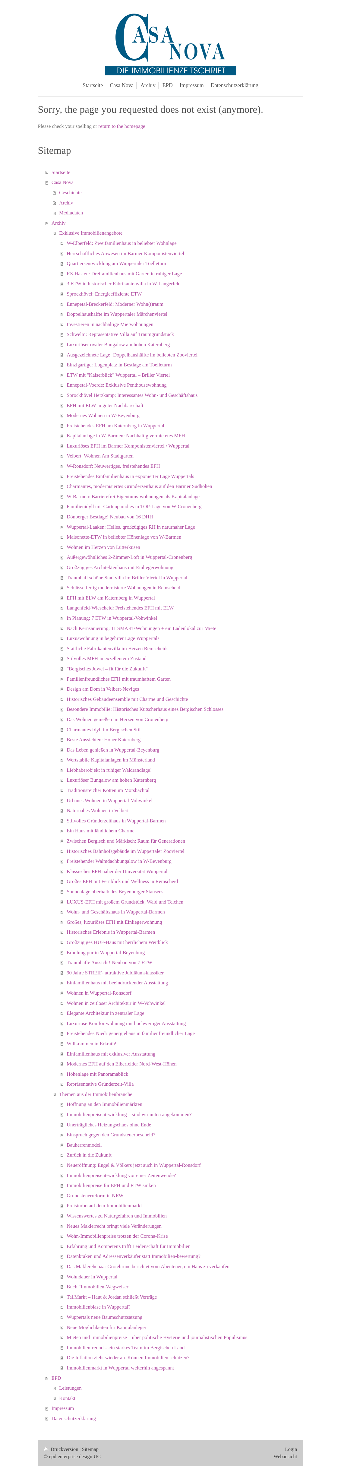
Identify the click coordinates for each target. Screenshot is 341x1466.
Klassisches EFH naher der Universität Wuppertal (117, 871)
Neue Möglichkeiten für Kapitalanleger (106, 1327)
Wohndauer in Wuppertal (92, 1277)
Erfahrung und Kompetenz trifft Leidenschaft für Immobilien (129, 1246)
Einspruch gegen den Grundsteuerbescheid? (111, 1135)
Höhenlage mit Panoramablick (97, 1074)
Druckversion (62, 1449)
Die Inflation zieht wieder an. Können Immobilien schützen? (128, 1357)
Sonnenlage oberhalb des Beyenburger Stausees (115, 891)
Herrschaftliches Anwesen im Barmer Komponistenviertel (125, 253)
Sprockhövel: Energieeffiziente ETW (104, 294)
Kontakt (67, 1398)
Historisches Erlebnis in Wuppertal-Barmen (111, 932)
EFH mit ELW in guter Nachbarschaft (105, 405)
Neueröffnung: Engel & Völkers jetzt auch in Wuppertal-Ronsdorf (133, 1165)
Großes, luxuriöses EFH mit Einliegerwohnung (114, 922)
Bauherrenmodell (84, 1145)
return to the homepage (121, 126)
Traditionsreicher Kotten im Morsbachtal (108, 790)
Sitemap (90, 1449)
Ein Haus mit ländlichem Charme (100, 831)
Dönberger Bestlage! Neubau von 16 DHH (110, 517)
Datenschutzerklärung (74, 1418)
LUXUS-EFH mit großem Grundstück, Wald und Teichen (125, 902)
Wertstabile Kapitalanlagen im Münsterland (111, 760)
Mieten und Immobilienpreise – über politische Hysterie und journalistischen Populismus (157, 1337)
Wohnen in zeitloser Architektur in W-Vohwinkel (116, 1003)
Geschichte (70, 192)
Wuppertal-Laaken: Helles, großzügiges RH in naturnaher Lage (131, 527)
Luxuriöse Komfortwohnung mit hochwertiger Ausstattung (126, 1023)
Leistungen (70, 1388)
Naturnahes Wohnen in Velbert (97, 810)
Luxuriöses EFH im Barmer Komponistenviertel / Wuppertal (128, 446)
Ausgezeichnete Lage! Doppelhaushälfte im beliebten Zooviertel (132, 355)
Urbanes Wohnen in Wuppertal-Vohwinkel (110, 800)
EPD (56, 1378)
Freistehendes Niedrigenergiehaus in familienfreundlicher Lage (131, 1033)
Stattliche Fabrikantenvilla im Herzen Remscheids (117, 648)
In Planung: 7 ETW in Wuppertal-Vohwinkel (112, 618)
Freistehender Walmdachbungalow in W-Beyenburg (119, 861)
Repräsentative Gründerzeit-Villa (100, 1084)
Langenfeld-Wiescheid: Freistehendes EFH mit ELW (120, 608)
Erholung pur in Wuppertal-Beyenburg (106, 952)
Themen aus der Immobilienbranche (95, 1094)
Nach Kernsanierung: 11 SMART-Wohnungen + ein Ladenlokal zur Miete (141, 628)
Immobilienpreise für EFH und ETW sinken (111, 1185)
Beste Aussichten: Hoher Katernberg (104, 739)
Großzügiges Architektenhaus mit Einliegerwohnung (120, 567)
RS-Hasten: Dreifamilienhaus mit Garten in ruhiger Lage (124, 274)
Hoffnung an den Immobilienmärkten (104, 1104)
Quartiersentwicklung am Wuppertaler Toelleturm (117, 263)
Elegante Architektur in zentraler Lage (105, 1013)
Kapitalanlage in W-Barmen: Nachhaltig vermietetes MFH (126, 436)
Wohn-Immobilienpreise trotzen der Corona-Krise (117, 1236)
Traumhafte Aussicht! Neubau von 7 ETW (109, 962)
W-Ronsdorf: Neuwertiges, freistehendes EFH (113, 466)
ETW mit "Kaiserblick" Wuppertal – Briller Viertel (118, 375)
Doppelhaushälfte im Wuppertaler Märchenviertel (117, 314)
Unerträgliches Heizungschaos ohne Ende (109, 1125)
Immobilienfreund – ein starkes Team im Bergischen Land (126, 1347)
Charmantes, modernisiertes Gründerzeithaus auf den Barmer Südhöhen (139, 486)
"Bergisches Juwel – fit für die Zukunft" (107, 669)
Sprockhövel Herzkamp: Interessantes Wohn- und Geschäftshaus (132, 395)
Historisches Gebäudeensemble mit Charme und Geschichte (127, 699)
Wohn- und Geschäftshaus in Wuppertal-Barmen (116, 912)
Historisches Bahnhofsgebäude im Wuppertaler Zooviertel (125, 851)
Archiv (66, 203)
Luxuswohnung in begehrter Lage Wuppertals (113, 638)
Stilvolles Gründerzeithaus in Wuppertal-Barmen (116, 821)
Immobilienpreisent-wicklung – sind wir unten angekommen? (129, 1114)
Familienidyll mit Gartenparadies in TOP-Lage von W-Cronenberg (134, 506)
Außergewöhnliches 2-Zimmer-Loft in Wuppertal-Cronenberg (129, 557)
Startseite (61, 172)
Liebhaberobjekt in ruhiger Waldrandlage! (109, 770)
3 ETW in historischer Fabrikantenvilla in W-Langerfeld (124, 284)
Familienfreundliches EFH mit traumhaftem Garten (119, 679)
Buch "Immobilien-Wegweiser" (98, 1287)
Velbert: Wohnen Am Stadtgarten (100, 456)
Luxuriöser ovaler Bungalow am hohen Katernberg (118, 344)
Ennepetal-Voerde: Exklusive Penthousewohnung (117, 385)
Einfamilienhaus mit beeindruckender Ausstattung (117, 983)
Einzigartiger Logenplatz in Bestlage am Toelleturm (119, 365)
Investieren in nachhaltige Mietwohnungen (110, 324)
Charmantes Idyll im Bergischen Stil (104, 730)
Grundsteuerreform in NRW (95, 1195)
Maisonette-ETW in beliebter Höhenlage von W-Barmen (124, 537)
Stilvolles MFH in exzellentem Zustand (107, 658)
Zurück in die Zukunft (89, 1155)
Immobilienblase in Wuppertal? (99, 1307)
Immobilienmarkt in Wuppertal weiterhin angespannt (120, 1368)
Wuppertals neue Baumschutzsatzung (104, 1317)
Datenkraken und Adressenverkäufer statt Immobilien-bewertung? (133, 1256)
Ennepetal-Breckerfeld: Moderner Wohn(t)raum (115, 304)
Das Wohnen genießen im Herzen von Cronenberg (117, 719)
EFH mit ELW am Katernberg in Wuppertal (111, 598)
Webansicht (285, 1456)
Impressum (63, 1408)
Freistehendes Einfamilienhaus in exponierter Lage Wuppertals (130, 476)
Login (291, 1449)
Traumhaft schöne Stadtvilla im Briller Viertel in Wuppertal (127, 578)
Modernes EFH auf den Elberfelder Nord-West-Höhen (121, 1064)
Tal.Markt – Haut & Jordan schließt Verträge (112, 1297)
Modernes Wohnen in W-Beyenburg (103, 415)
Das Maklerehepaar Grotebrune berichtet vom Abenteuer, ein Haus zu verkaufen (148, 1266)
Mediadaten (71, 213)
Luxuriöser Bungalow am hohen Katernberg (111, 780)
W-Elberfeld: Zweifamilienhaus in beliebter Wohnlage (122, 243)
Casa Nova (63, 182)
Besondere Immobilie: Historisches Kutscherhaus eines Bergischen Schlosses (145, 709)
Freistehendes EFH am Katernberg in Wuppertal (115, 426)
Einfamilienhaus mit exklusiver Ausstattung (111, 1054)
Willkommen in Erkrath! (91, 1043)
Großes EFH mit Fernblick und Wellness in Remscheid (122, 881)
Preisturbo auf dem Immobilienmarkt (104, 1205)
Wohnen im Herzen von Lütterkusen (103, 547)
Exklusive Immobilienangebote (90, 233)
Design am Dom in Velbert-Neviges (103, 689)
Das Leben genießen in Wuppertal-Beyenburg (113, 750)
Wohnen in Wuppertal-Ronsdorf (99, 993)
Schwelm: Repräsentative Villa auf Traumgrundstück (120, 334)
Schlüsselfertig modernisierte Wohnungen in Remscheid (123, 588)
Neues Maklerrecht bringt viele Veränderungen (114, 1226)
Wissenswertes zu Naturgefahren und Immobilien (117, 1216)
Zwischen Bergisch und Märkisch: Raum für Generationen (126, 841)
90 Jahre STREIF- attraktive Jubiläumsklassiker (115, 973)
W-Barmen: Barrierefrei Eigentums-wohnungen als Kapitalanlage (133, 496)
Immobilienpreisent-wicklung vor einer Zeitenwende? (121, 1175)
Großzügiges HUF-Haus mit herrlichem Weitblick (117, 942)
